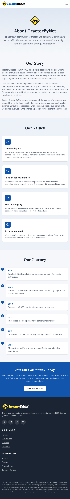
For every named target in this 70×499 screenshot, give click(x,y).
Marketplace (7, 439)
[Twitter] (10, 422)
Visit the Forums (35, 388)
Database (6, 447)
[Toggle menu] (66, 3)
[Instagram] (17, 422)
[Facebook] (4, 422)
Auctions (5, 443)
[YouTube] (23, 422)
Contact (5, 462)
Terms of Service (9, 470)
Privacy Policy (7, 466)
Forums (5, 435)
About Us (5, 458)
